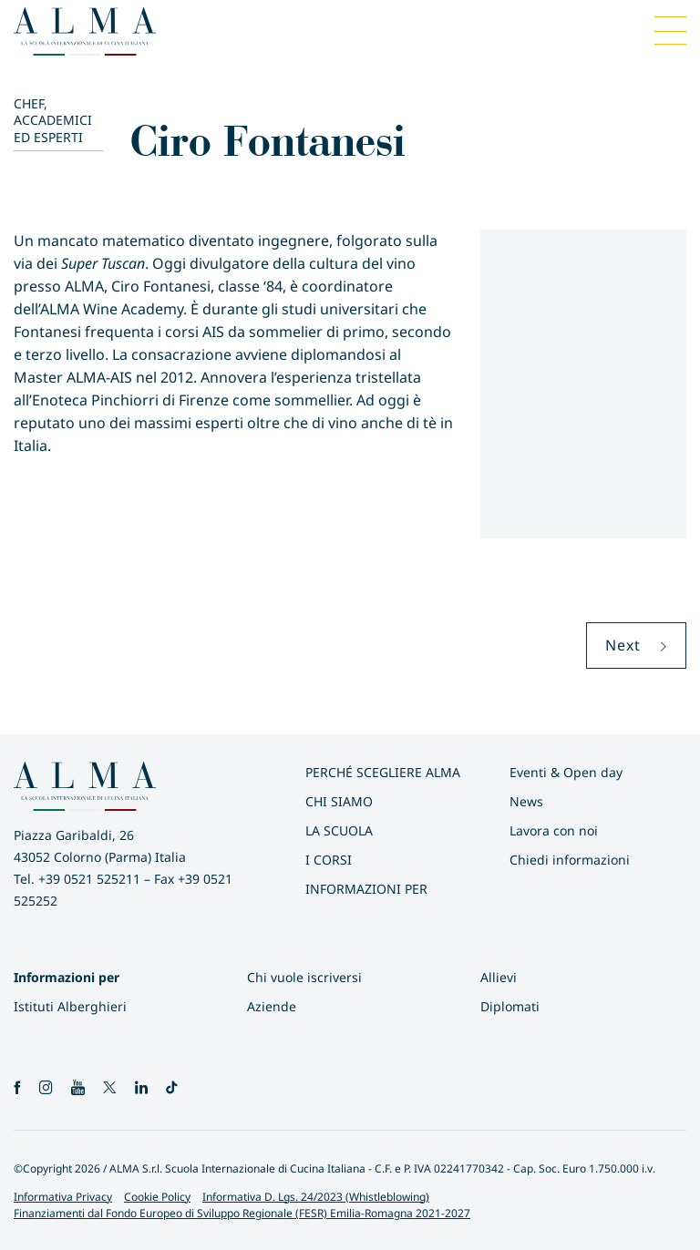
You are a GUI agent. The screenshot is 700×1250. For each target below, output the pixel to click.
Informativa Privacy (63, 1196)
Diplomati (510, 1006)
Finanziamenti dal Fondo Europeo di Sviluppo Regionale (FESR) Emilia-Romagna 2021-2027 (242, 1213)
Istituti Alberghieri (70, 1006)
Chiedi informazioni (570, 859)
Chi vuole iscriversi (304, 977)
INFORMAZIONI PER (366, 888)
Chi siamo (339, 801)
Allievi (498, 977)
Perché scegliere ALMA (382, 772)
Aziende (271, 1006)
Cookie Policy (157, 1196)
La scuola (339, 830)
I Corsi (328, 859)
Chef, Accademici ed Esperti (53, 120)
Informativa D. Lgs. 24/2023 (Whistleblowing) (315, 1196)
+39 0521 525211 (89, 878)
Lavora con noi (554, 830)
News (526, 801)
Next (636, 645)
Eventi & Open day (566, 772)
